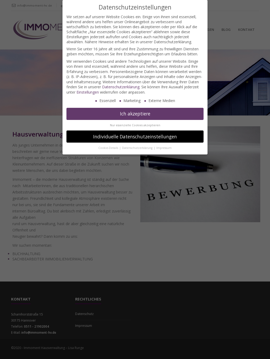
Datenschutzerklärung (120, 86)
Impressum (164, 148)
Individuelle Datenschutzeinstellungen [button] (135, 136)
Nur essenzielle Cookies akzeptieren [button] (135, 125)
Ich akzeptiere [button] (135, 113)
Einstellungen (87, 92)
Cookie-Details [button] (108, 148)
